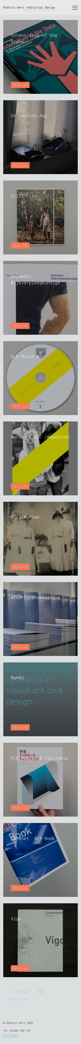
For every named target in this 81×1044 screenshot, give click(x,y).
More (20, 85)
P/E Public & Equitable (39, 758)
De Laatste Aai (29, 115)
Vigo (16, 918)
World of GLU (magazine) (40, 436)
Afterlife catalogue (35, 597)
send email (11, 1035)
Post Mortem (25, 517)
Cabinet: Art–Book (33, 838)
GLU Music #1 (26, 356)
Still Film (24, 196)
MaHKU (17, 677)
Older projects (18, 995)
